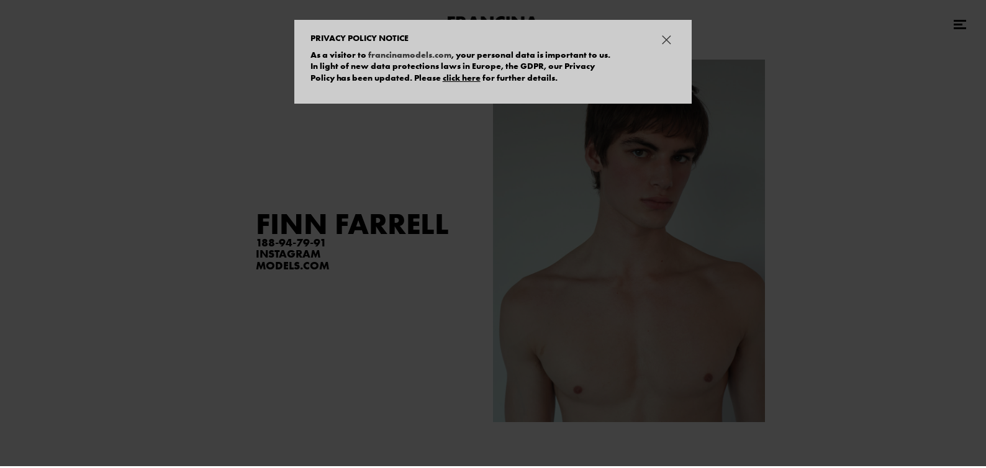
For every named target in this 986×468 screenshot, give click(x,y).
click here (462, 77)
